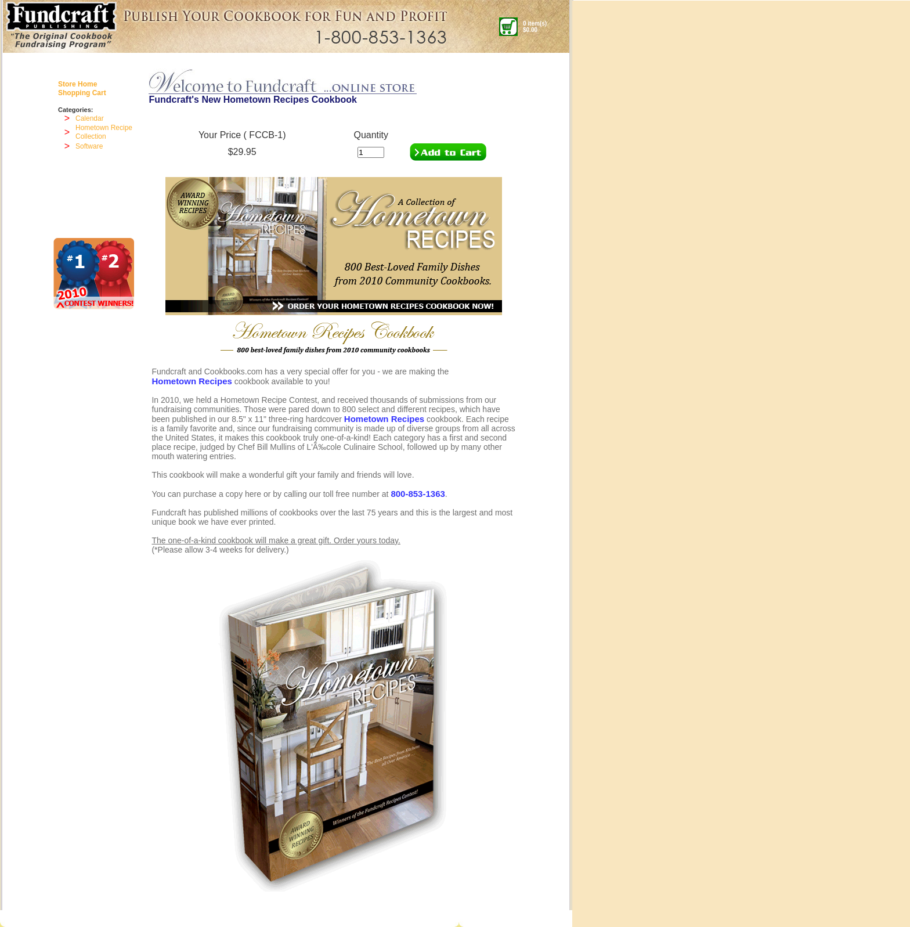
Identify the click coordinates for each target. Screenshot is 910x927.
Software (89, 146)
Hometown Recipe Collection (103, 132)
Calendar (89, 118)
